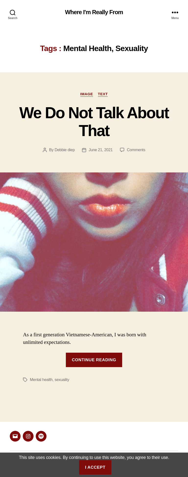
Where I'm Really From (94, 12)
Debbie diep (65, 150)
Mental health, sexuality (49, 380)
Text (103, 94)
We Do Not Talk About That (94, 121)
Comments (136, 150)
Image (86, 94)
